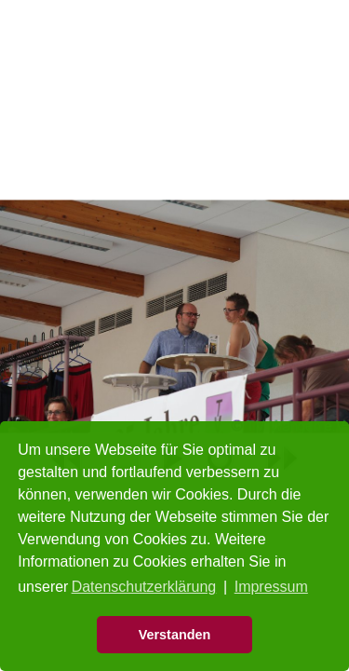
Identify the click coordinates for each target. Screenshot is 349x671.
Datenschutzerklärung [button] (144, 587)
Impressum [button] (271, 587)
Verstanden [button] (175, 634)
